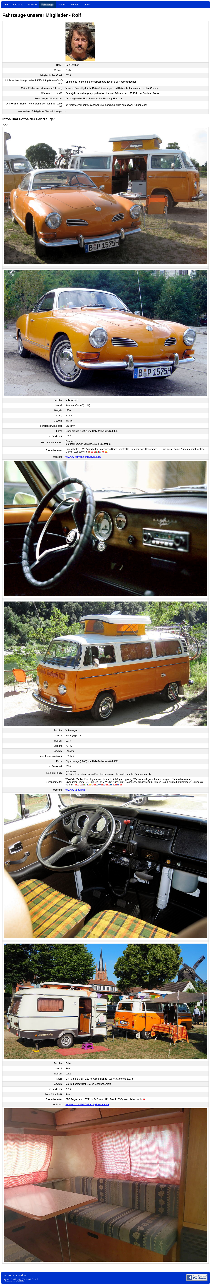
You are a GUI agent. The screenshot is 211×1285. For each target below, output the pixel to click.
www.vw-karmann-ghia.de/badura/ (83, 457)
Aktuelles (18, 4)
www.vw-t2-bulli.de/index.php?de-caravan (87, 1104)
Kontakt (75, 4)
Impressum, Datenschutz (15, 1275)
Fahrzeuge (47, 4)
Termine (32, 4)
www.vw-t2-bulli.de (75, 790)
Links (87, 4)
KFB (6, 4)
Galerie (62, 4)
